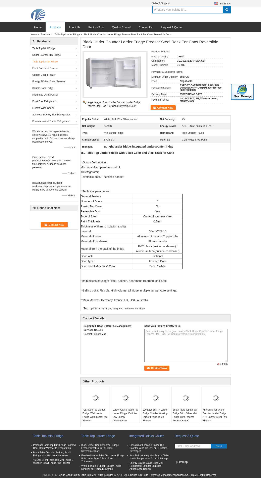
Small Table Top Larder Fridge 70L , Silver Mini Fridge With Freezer (185, 413)
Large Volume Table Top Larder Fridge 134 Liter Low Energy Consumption (125, 415)
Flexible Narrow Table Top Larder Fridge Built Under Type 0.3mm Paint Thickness (102, 458)
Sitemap (182, 462)
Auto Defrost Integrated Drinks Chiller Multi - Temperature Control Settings (149, 457)
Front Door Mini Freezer (45, 68)
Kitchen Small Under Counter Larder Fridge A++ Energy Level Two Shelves (215, 415)
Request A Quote (171, 27)
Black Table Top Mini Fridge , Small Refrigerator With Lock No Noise (51, 454)
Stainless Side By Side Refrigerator (51, 114)
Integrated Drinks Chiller (45, 94)
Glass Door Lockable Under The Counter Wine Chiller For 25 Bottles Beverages (148, 448)
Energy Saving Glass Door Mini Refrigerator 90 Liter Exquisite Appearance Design (146, 466)
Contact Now (165, 107)
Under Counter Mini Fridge (46, 55)
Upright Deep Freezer (43, 74)
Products (55, 27)
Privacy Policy (49, 475)
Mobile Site (182, 467)
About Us (75, 27)
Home (38, 27)
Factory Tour (96, 27)
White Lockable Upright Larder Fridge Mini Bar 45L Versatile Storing (101, 467)
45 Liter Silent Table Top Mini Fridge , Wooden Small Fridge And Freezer (53, 461)
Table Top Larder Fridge (67, 34)
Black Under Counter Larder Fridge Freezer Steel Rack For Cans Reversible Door (100, 448)
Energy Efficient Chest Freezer (48, 81)
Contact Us (145, 27)
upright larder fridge (100, 308)
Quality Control (121, 27)
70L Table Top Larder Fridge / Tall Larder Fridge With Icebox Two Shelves (95, 415)
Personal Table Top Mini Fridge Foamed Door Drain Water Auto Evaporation (54, 446)
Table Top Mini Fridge (43, 48)
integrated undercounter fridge (128, 308)
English (225, 3)
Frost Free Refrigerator (44, 101)
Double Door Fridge (42, 88)
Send (219, 446)
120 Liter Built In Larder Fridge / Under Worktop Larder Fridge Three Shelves (155, 415)
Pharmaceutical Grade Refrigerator (51, 121)
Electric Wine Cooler (43, 108)
